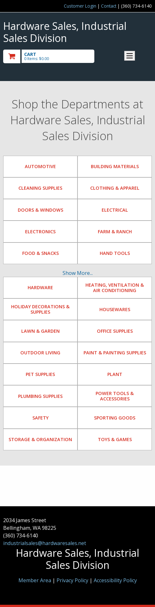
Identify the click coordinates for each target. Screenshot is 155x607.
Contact (108, 6)
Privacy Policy (73, 580)
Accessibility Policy (115, 580)
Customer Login (80, 6)
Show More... (78, 272)
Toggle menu (129, 56)
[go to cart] (55, 56)
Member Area (34, 580)
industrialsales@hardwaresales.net (44, 543)
